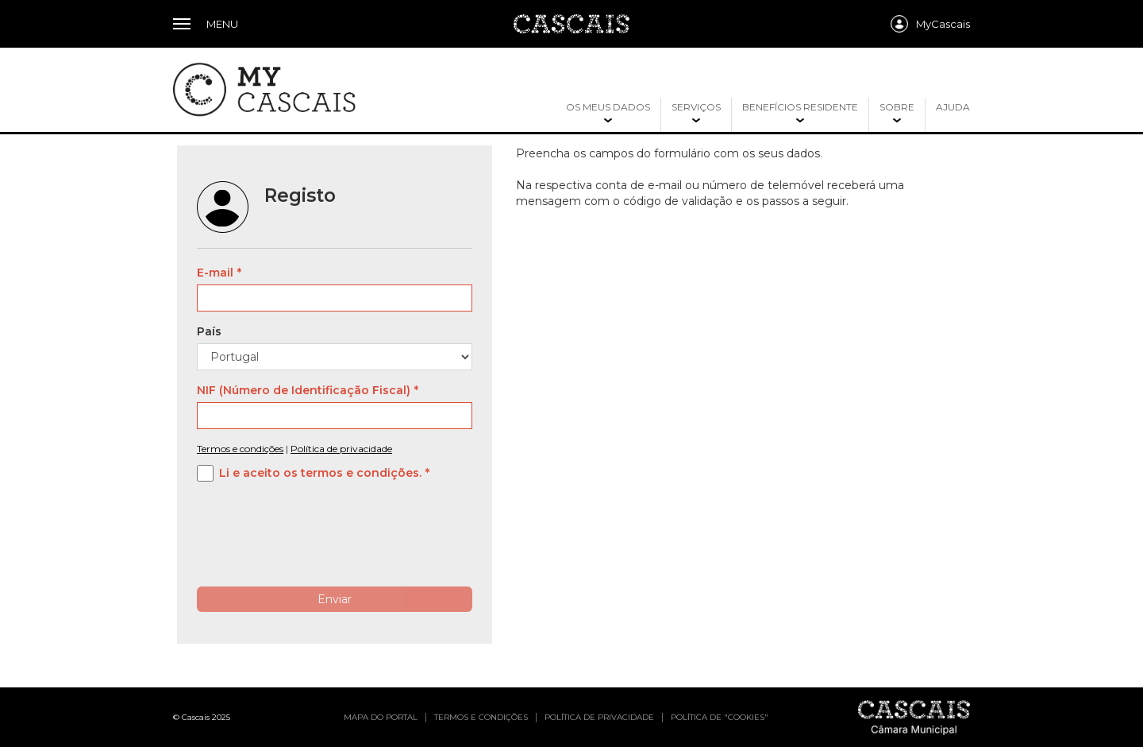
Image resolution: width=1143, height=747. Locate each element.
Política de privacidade (341, 449)
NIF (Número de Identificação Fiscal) (303, 390)
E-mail (215, 272)
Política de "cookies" (719, 717)
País (209, 331)
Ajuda (953, 107)
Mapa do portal (381, 717)
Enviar (335, 599)
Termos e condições (240, 449)
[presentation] (317, 544)
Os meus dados (608, 107)
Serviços (696, 107)
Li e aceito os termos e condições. (320, 473)
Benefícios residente (800, 107)
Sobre (896, 107)
